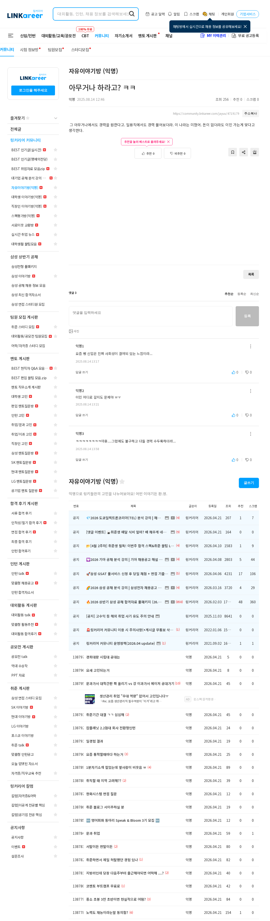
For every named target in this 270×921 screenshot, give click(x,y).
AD (188, 699)
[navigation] (33, 129)
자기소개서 (123, 35)
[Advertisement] (46, 209)
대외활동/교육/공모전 (58, 35)
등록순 (241, 294)
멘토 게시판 (147, 35)
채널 (169, 35)
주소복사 (250, 113)
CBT (85, 33)
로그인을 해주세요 (33, 90)
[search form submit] (132, 14)
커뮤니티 (102, 35)
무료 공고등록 (245, 35)
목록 (251, 274)
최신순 (254, 294)
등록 (247, 316)
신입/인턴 (28, 35)
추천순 (229, 294)
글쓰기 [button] (249, 483)
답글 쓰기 (82, 372)
